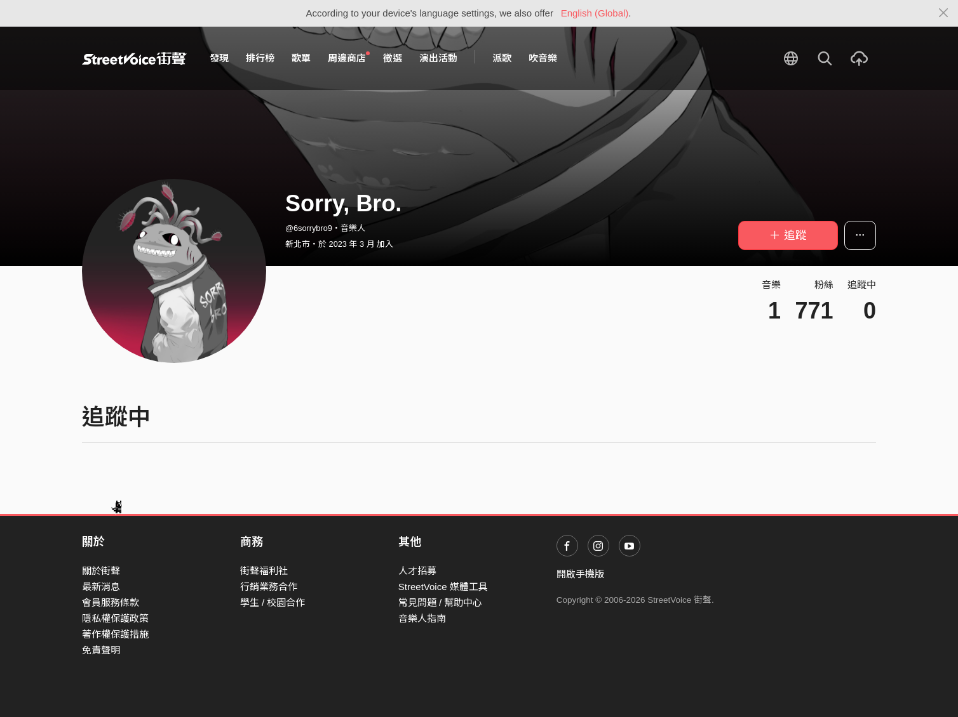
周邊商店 (349, 57)
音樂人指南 (422, 618)
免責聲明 (101, 650)
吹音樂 (543, 58)
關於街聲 (101, 570)
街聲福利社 (264, 570)
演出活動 (438, 58)
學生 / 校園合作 (273, 602)
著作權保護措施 (115, 634)
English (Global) (595, 13)
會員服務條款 (110, 602)
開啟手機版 (580, 574)
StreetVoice (134, 58)
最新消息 (101, 586)
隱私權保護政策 (115, 618)
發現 (219, 58)
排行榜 (260, 58)
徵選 (392, 58)
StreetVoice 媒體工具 (443, 586)
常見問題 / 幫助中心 (440, 602)
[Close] (943, 13)
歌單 (301, 58)
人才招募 (417, 570)
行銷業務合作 (268, 586)
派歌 (501, 58)
